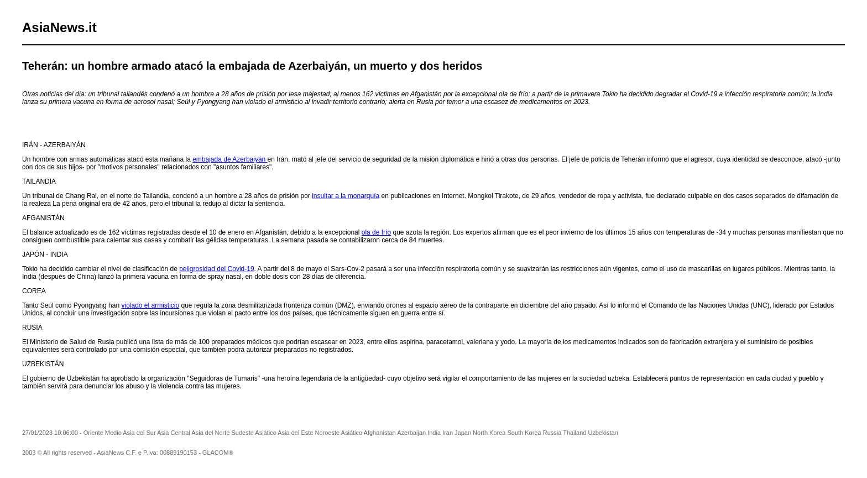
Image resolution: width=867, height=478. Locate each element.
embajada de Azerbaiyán (229, 159)
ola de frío (376, 232)
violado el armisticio (150, 305)
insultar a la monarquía (345, 196)
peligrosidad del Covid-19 (216, 269)
